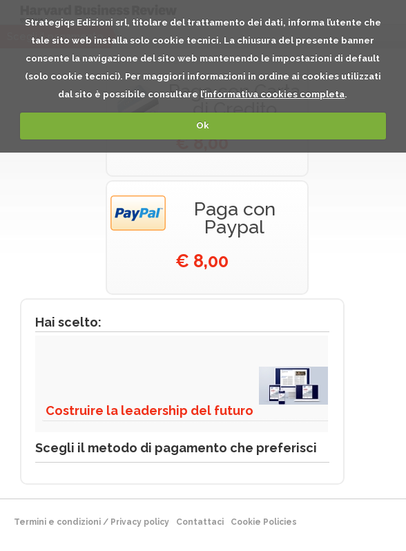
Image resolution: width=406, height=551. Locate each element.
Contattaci (200, 522)
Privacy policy (139, 522)
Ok (202, 125)
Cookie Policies (264, 522)
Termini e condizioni (57, 522)
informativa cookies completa (274, 94)
